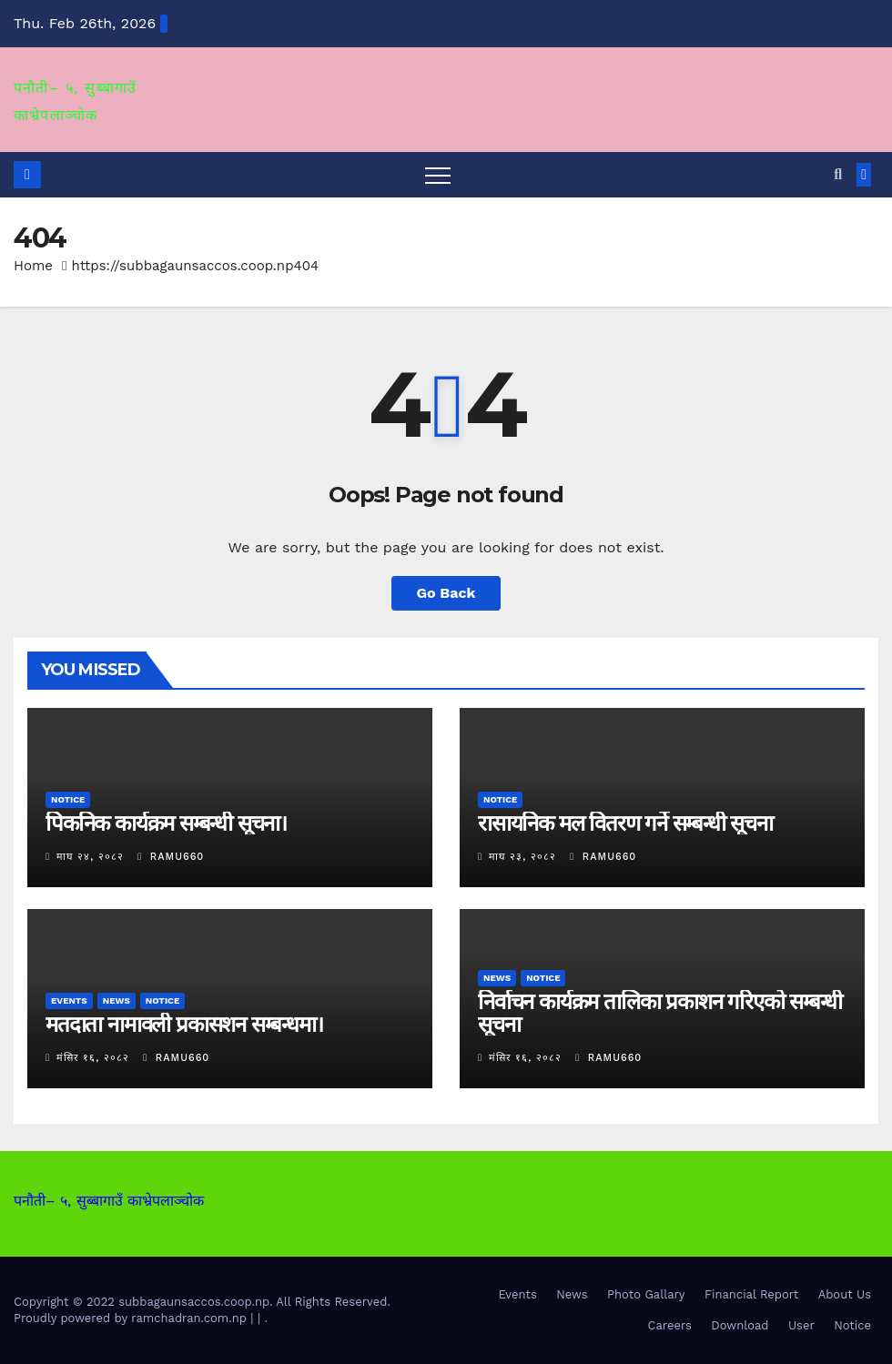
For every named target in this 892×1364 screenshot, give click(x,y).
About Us (844, 1294)
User (801, 1325)
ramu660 (170, 857)
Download (739, 1325)
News (116, 1000)
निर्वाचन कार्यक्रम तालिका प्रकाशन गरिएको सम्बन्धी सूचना (660, 1012)
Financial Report (751, 1294)
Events (69, 1000)
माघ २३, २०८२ (522, 857)
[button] (838, 174)
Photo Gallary (645, 1294)
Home (33, 266)
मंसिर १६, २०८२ (92, 1058)
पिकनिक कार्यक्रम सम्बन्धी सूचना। (166, 823)
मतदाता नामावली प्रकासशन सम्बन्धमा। (184, 1024)
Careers (670, 1325)
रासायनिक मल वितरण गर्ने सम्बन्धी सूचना (625, 823)
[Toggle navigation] (437, 174)
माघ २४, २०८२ (90, 857)
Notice (68, 799)
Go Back (446, 592)
